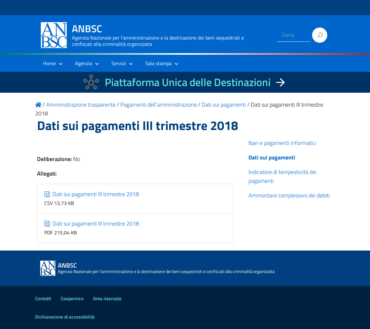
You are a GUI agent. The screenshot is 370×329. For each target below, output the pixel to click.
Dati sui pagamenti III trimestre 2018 (91, 194)
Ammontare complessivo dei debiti (289, 195)
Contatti (43, 298)
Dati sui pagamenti (271, 157)
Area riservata (107, 298)
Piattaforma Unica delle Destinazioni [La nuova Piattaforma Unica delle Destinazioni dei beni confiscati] (188, 82)
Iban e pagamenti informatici (282, 143)
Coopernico (72, 298)
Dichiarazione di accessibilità (65, 316)
